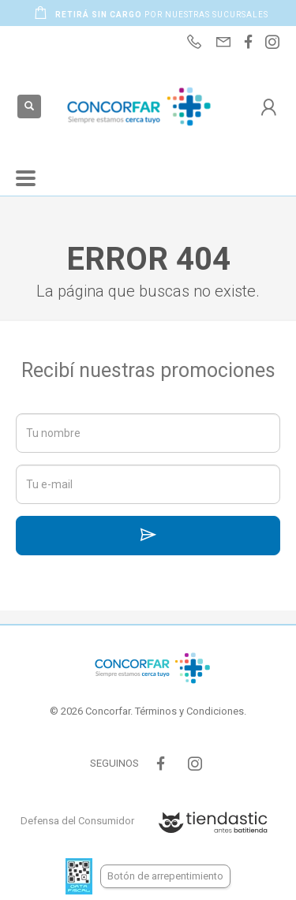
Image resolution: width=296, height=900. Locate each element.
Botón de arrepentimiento (165, 876)
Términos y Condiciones (189, 711)
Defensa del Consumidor (77, 821)
